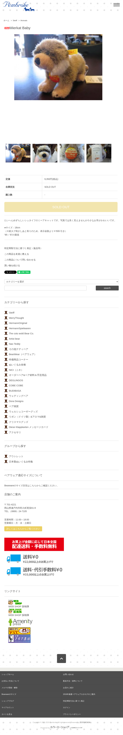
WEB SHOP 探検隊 (18, 604)
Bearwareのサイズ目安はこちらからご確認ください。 (31, 485)
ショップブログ (8, 701)
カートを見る (7, 714)
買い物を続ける (12, 265)
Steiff (15, 20)
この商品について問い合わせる (20, 259)
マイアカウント (8, 707)
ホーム (6, 20)
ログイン (66, 707)
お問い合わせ (68, 674)
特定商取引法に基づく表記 (73, 701)
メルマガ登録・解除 (9, 688)
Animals (23, 20)
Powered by (61, 728)
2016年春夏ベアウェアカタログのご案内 (79, 694)
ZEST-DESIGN (85, 722)
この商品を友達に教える (16, 254)
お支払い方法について (10, 681)
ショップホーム (8, 674)
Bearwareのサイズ (9, 694)
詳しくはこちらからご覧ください (23, 528)
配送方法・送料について (72, 681)
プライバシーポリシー (72, 714)
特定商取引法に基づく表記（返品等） (23, 248)
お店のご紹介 (68, 688)
